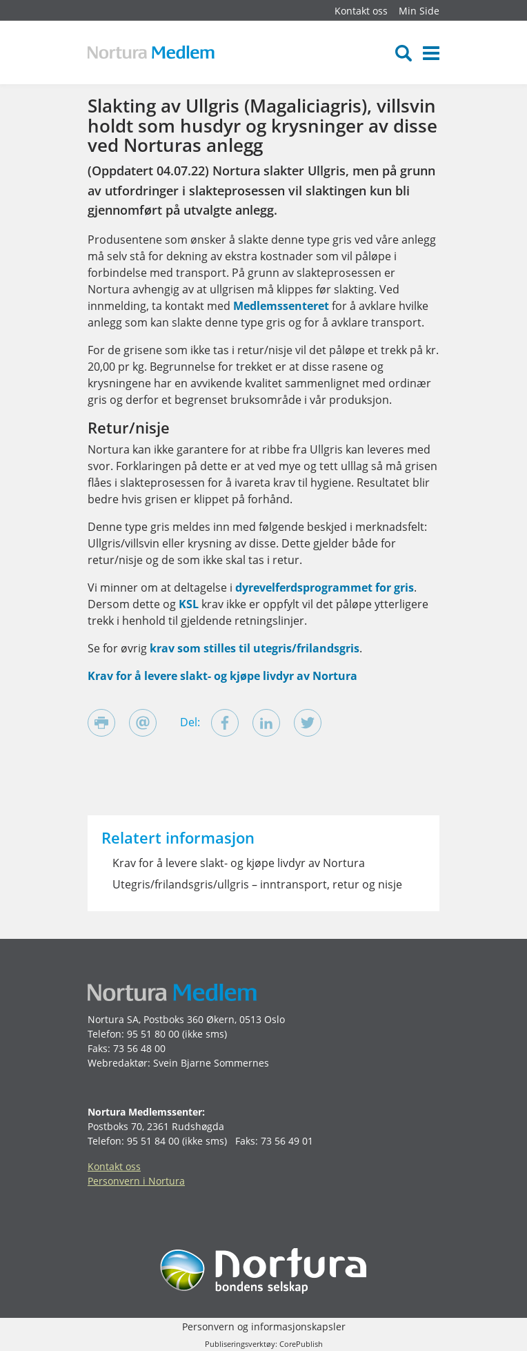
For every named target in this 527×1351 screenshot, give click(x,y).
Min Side (419, 10)
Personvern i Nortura (136, 1180)
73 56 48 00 (139, 1048)
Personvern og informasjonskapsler (264, 1326)
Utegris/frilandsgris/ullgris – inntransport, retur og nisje (257, 884)
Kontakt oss (361, 10)
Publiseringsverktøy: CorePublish (264, 1344)
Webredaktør (118, 1062)
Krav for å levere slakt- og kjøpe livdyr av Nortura (222, 675)
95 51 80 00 (153, 1033)
